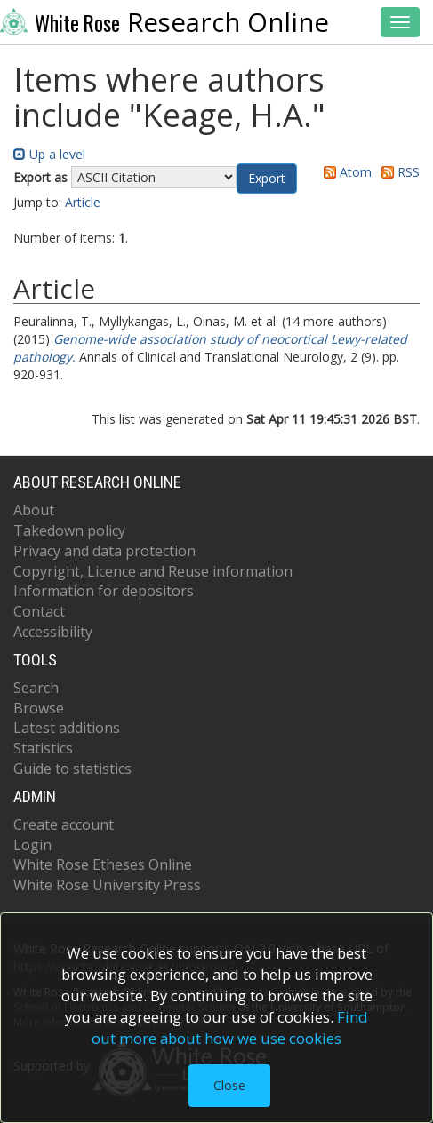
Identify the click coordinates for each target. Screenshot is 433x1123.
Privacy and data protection (104, 551)
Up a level (49, 154)
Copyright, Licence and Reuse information (153, 571)
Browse (38, 708)
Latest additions (66, 727)
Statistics (43, 748)
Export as (40, 177)
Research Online (164, 22)
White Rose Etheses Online (102, 864)
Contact (39, 611)
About (33, 510)
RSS (397, 171)
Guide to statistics (72, 768)
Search (36, 687)
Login (32, 845)
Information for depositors (103, 591)
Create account (63, 824)
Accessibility (52, 631)
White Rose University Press (107, 885)
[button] (267, 178)
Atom (344, 171)
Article (82, 202)
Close (229, 1085)
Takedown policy (69, 530)
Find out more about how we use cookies (230, 1027)
